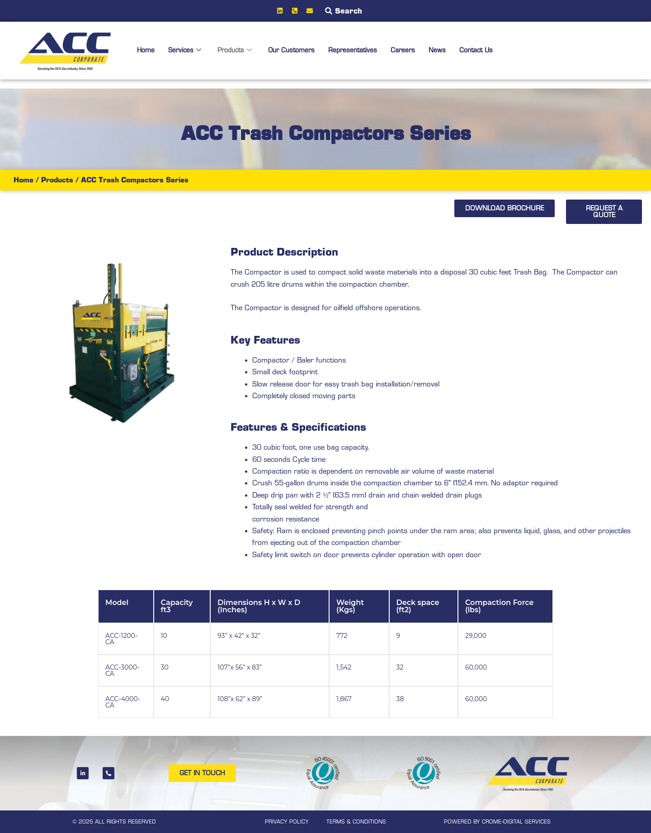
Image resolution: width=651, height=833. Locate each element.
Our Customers (295, 50)
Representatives (358, 50)
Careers (409, 50)
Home (146, 50)
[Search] (328, 10)
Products (237, 50)
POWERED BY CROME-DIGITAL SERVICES (497, 822)
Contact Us (483, 50)
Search (348, 10)
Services (186, 50)
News (444, 50)
